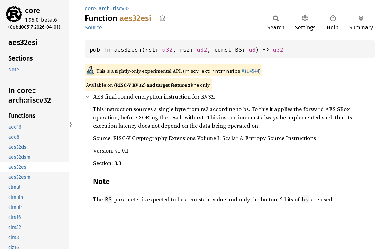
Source (93, 27)
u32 (167, 49)
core (32, 10)
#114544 (250, 70)
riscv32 (121, 8)
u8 (252, 49)
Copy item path (162, 18)
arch (104, 8)
